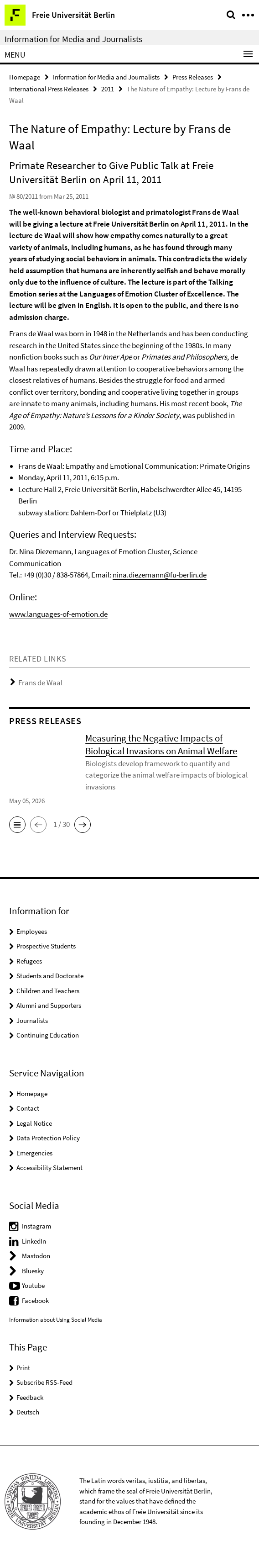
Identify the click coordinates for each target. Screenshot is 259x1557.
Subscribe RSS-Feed (44, 1382)
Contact (27, 1108)
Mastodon (36, 1255)
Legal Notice (34, 1123)
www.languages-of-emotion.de (58, 614)
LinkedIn (34, 1241)
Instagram (36, 1226)
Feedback (29, 1397)
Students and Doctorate (49, 975)
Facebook (35, 1300)
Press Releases (192, 77)
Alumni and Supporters (48, 1005)
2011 (107, 89)
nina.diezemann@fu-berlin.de (160, 575)
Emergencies (34, 1153)
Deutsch (27, 1412)
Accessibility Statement (49, 1167)
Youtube (33, 1285)
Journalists (32, 1020)
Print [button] (23, 1367)
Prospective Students (46, 946)
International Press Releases (48, 89)
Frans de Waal (40, 683)
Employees (31, 931)
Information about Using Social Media (55, 1320)
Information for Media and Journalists (73, 38)
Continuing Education (47, 1035)
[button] (17, 825)
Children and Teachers (47, 990)
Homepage (24, 77)
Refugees (29, 961)
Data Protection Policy (48, 1137)
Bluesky (33, 1270)
